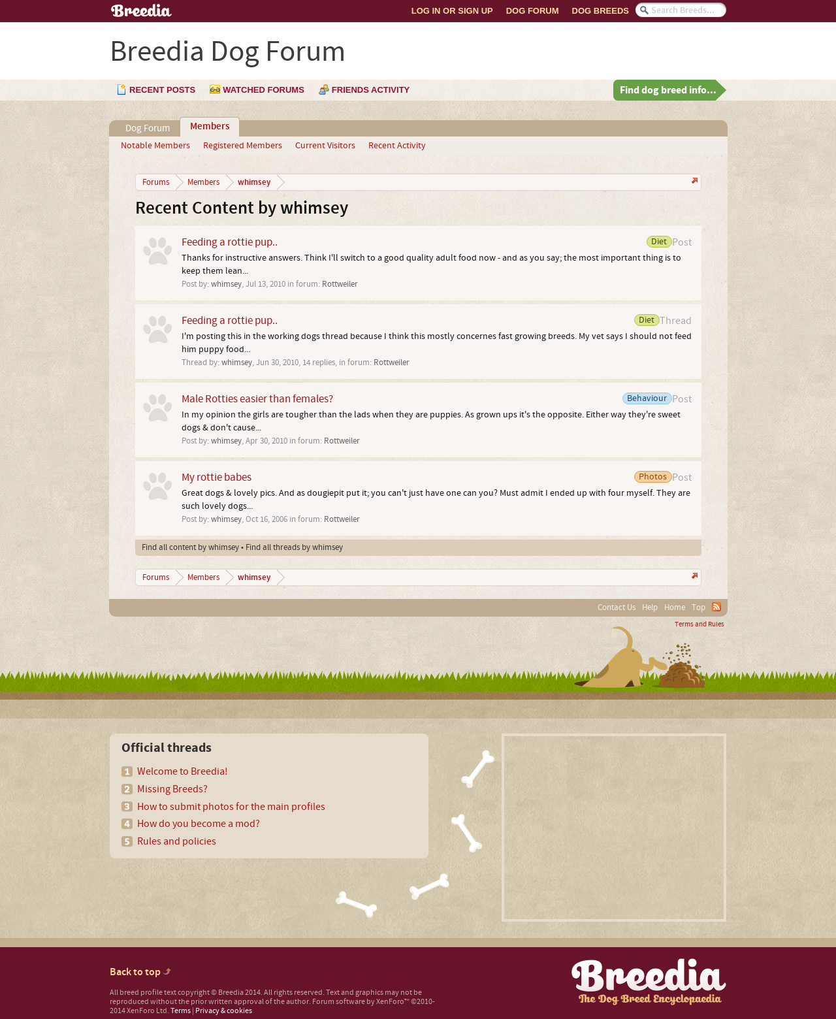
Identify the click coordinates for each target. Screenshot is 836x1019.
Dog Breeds (600, 11)
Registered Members (242, 146)
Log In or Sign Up (452, 11)
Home (674, 607)
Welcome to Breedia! (182, 771)
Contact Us (616, 607)
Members (209, 126)
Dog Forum (532, 11)
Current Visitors (325, 146)
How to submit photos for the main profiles (231, 806)
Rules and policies (176, 841)
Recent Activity (397, 146)
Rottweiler (340, 284)
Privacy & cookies (223, 1011)
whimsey (226, 284)
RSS (716, 606)
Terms (180, 1011)
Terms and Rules (699, 624)
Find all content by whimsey (190, 547)
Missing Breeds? (172, 789)
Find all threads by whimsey (294, 547)
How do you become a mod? (198, 823)
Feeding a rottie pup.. (230, 242)
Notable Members (155, 146)
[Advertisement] (614, 827)
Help (650, 607)
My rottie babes (216, 477)
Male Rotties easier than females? (257, 398)
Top (698, 607)
